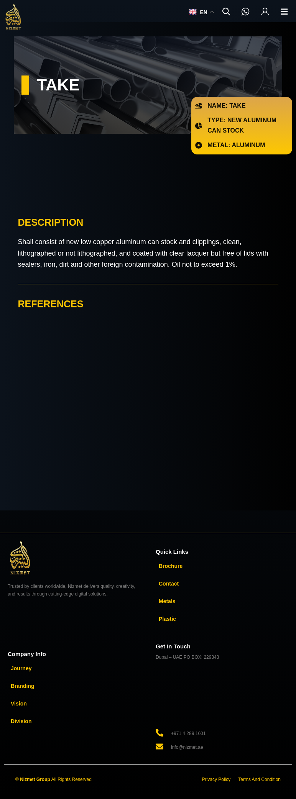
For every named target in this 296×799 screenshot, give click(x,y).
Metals (167, 601)
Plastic (167, 619)
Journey (21, 668)
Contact (169, 584)
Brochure (171, 566)
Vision (19, 704)
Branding (22, 686)
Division (21, 721)
